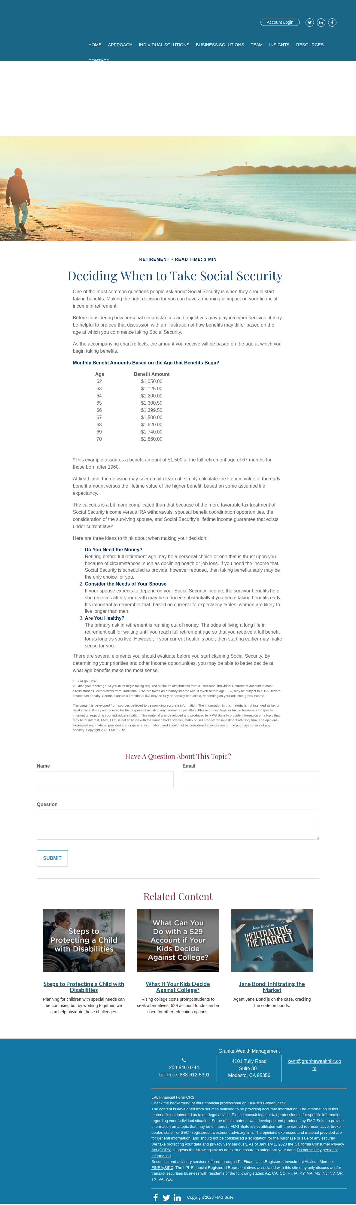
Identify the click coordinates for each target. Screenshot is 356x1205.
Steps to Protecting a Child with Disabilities (84, 987)
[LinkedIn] (320, 22)
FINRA (157, 1167)
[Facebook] (331, 22)
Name (43, 765)
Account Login (280, 22)
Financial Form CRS (176, 1097)
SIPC (168, 1167)
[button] (124, 43)
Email (189, 765)
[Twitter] (309, 22)
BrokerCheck (274, 1103)
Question (47, 804)
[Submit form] (52, 858)
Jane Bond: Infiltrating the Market (272, 987)
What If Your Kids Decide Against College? (178, 987)
